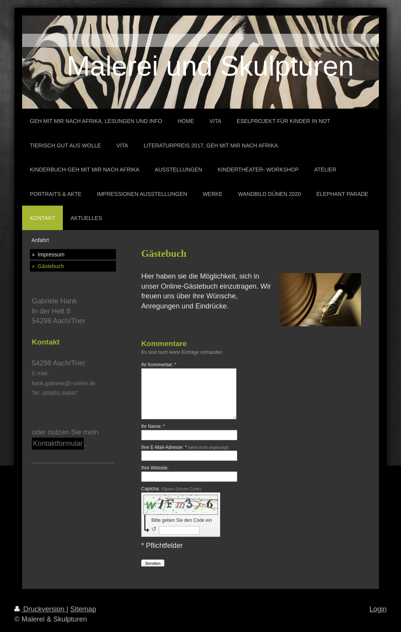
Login (378, 609)
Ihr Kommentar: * (158, 364)
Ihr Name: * (153, 426)
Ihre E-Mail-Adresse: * (184, 447)
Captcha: (171, 489)
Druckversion (40, 609)
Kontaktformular (58, 443)
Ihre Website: (154, 468)
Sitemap (83, 609)
